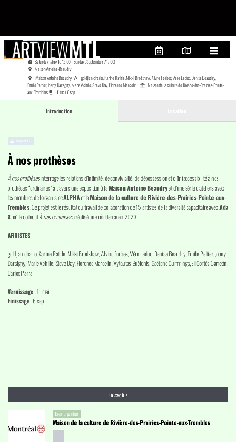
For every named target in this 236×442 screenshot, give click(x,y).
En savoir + (118, 359)
